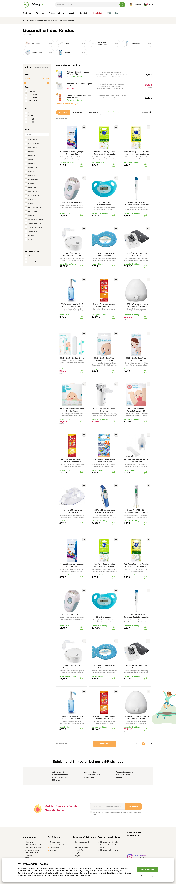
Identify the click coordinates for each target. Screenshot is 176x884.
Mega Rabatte (98, 13)
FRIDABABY (33, 180)
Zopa (30, 235)
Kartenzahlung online (82, 842)
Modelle (73, 13)
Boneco (30, 156)
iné (29, 239)
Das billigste (78, 112)
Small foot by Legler (35, 220)
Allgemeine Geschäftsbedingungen (33, 843)
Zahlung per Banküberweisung (81, 846)
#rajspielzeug (140, 855)
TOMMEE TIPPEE (34, 227)
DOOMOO (31, 168)
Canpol (30, 160)
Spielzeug (28, 13)
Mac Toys (31, 200)
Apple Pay (79, 853)
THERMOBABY (33, 223)
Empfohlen (63, 112)
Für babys (41, 13)
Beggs (30, 152)
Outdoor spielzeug (57, 13)
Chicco (30, 164)
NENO (30, 204)
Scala (30, 216)
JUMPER (31, 184)
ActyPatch (31, 140)
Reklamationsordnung (33, 847)
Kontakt (53, 851)
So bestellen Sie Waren (58, 845)
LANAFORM (32, 192)
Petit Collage (32, 212)
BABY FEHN (32, 144)
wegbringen (133, 806)
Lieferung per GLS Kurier (109, 842)
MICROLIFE (32, 196)
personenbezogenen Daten (127, 812)
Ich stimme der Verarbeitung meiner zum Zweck (117, 813)
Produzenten (54, 848)
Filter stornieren (41, 67)
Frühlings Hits (112, 13)
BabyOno (31, 148)
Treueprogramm (55, 842)
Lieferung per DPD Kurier (109, 850)
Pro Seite (144, 112)
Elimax (30, 176)
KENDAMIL (32, 188)
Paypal (77, 856)
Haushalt (84, 13)
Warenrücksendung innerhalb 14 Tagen (32, 851)
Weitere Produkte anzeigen (68, 103)
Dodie (30, 172)
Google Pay (79, 850)
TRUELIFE (31, 231)
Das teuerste (94, 112)
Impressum (29, 855)
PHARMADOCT (33, 208)
